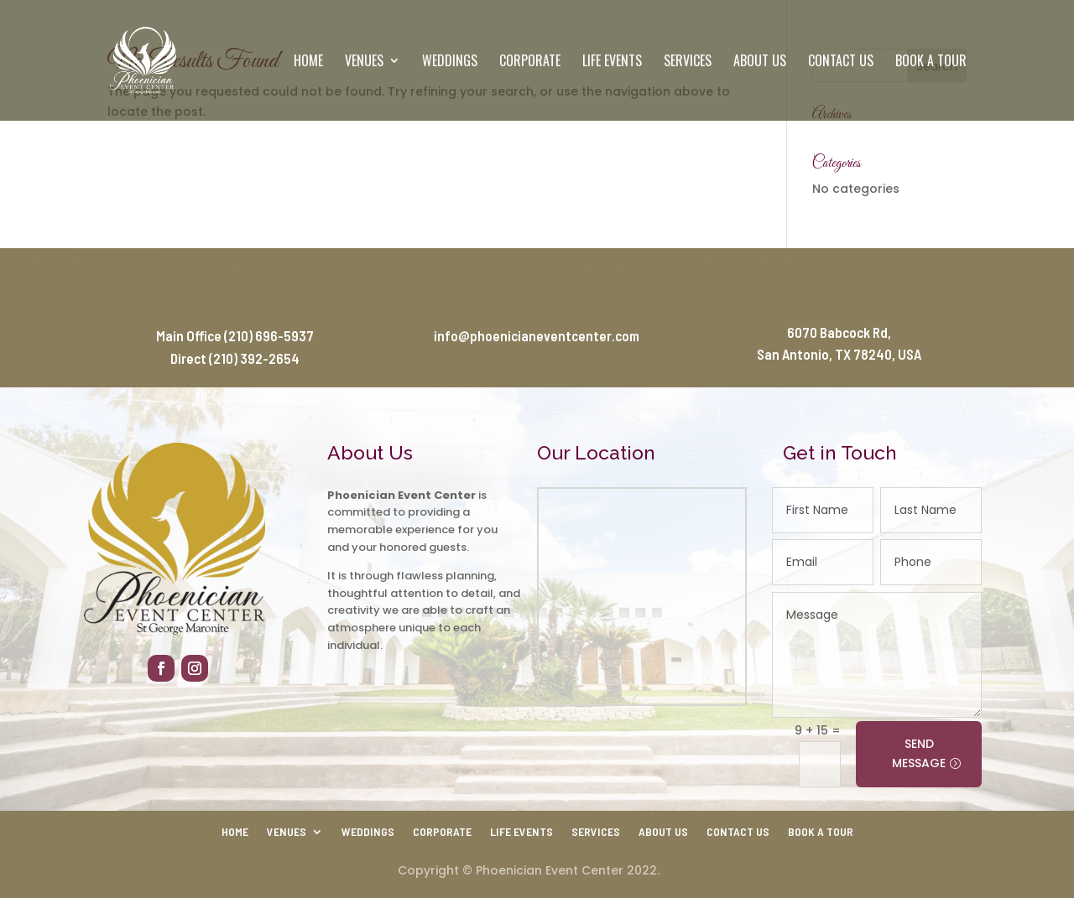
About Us (759, 62)
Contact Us (840, 62)
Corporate (529, 62)
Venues (364, 62)
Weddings (449, 62)
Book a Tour (931, 62)
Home (308, 62)
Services (688, 62)
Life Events (612, 62)
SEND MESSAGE (919, 753)
